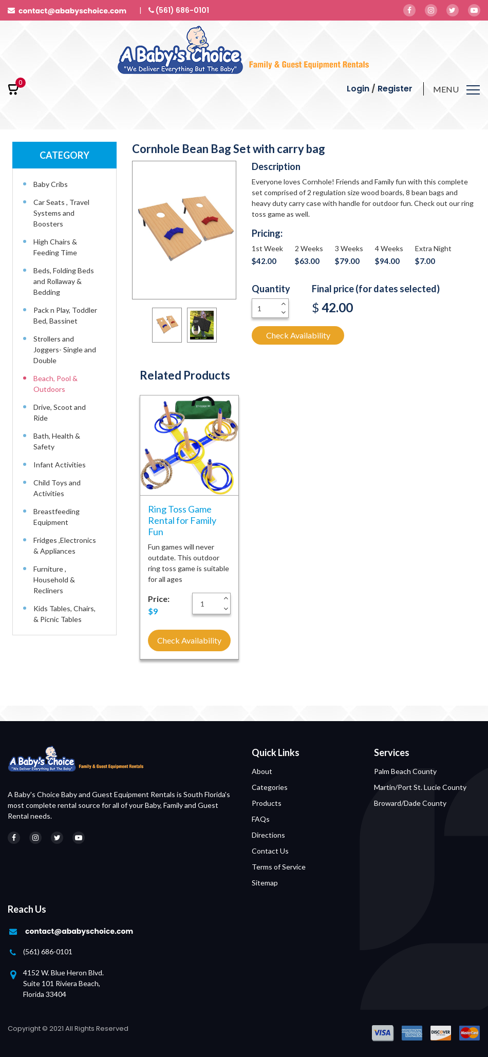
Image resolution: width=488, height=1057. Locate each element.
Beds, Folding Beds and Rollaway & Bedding (63, 281)
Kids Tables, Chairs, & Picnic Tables (64, 614)
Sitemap (265, 882)
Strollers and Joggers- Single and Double (64, 349)
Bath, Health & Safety (56, 441)
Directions (268, 834)
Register (395, 89)
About (262, 771)
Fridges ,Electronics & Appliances (64, 545)
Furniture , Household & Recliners (54, 579)
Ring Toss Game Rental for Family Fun (182, 520)
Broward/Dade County (410, 803)
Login (358, 89)
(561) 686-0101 (47, 951)
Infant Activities (59, 464)
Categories (270, 787)
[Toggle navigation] (456, 91)
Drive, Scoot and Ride (59, 412)
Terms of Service (279, 866)
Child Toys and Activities (57, 488)
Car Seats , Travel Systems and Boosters (61, 213)
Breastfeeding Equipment (56, 516)
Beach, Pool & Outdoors (55, 383)
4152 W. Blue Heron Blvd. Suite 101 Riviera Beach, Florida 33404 (63, 983)
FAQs (261, 819)
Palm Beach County (405, 771)
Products (266, 803)
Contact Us (270, 850)
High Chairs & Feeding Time (55, 247)
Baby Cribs (50, 184)
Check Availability (298, 335)
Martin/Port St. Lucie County (420, 787)
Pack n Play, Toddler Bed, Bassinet (65, 315)
